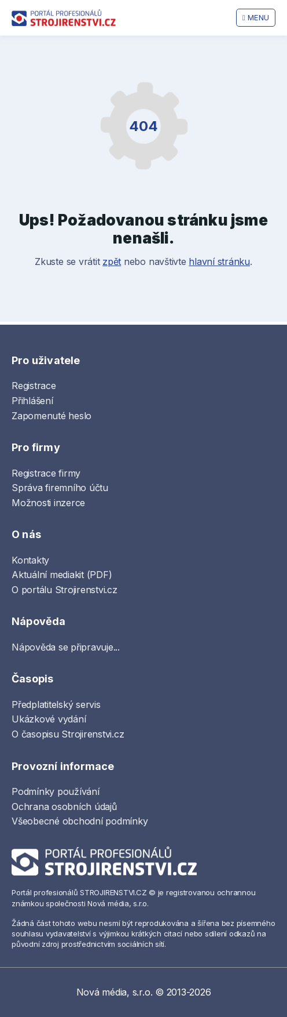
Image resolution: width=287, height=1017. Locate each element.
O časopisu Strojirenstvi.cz (68, 734)
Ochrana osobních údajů (64, 806)
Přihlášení (32, 400)
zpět (111, 261)
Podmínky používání (56, 791)
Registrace (34, 385)
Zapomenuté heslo (51, 416)
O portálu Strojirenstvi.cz (64, 589)
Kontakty (30, 560)
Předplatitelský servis (56, 704)
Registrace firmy (46, 473)
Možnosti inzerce (48, 502)
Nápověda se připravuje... (66, 647)
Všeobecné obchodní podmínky (80, 821)
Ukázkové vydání (49, 719)
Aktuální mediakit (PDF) (62, 574)
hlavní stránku (219, 261)
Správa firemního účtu (60, 487)
